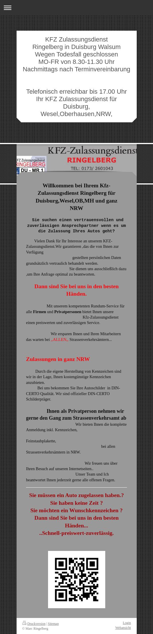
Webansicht (123, 628)
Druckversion (34, 624)
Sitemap (53, 624)
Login (127, 623)
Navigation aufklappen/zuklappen (76, 7)
